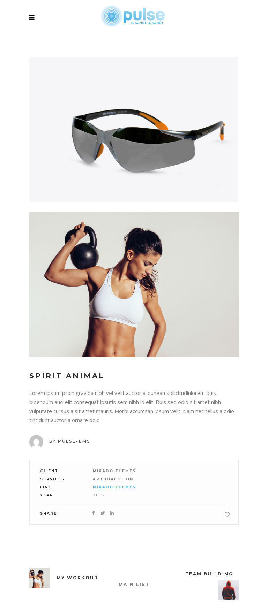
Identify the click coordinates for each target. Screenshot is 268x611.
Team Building (209, 573)
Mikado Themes (114, 487)
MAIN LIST (134, 584)
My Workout (77, 577)
